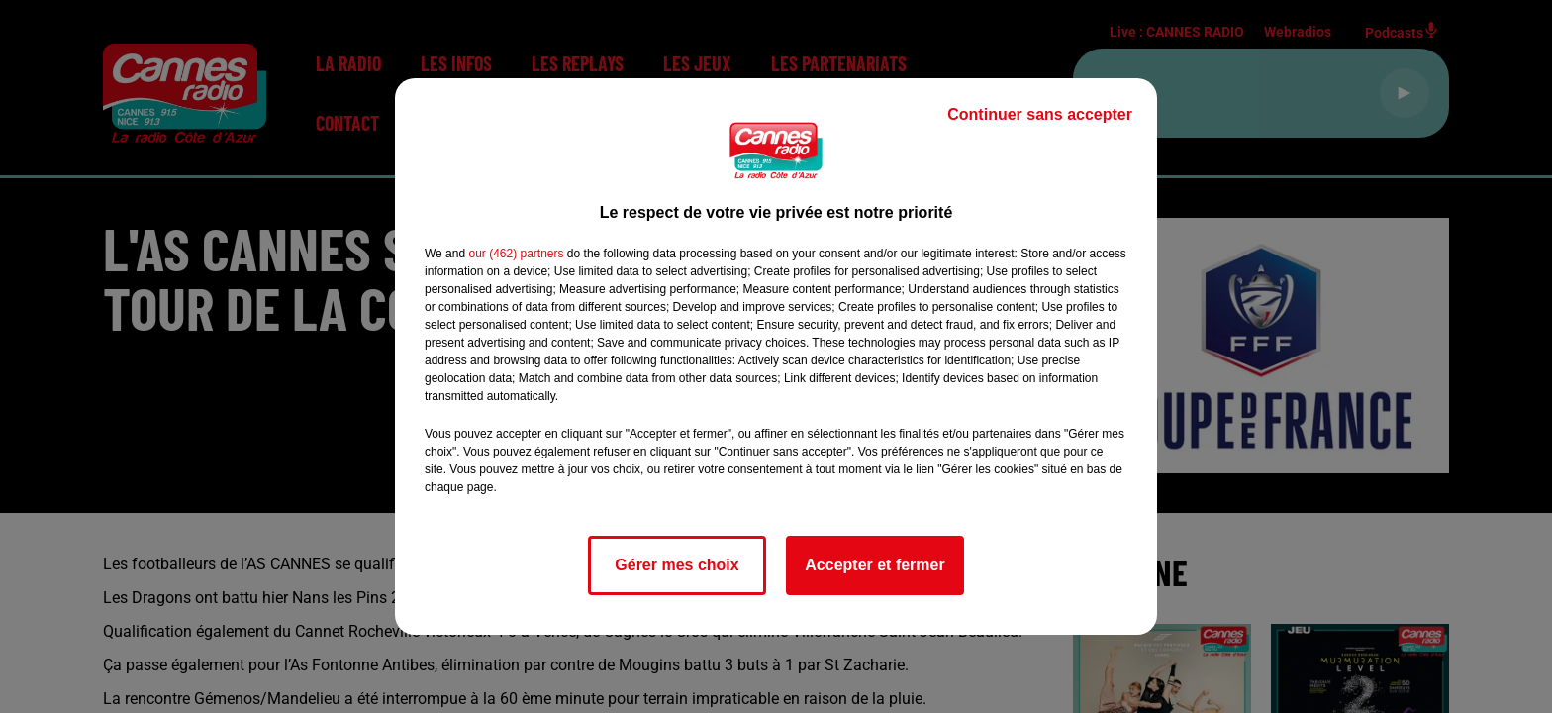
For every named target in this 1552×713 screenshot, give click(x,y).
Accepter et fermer (874, 565)
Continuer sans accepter (1039, 114)
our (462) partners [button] (515, 253)
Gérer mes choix (676, 565)
